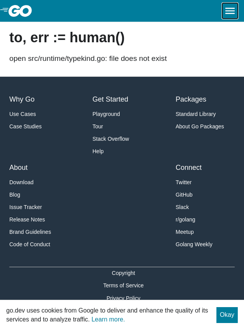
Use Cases (22, 114)
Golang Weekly (194, 244)
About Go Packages (200, 126)
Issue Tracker (25, 207)
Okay (227, 314)
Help (98, 151)
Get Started (110, 99)
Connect (189, 167)
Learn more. (108, 319)
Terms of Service (123, 285)
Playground (106, 114)
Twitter (184, 182)
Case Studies (25, 126)
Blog (14, 195)
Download (21, 182)
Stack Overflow (110, 139)
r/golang (185, 219)
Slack (182, 207)
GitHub (184, 195)
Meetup (185, 232)
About (18, 167)
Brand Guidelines (30, 232)
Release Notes (27, 219)
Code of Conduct (29, 244)
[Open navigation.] (230, 11)
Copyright (123, 273)
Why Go (22, 99)
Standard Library (196, 114)
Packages (191, 99)
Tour (97, 126)
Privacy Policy (123, 298)
